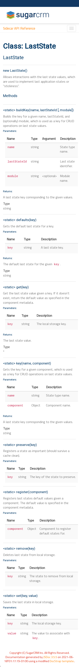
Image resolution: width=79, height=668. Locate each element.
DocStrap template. (62, 661)
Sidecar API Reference (19, 28)
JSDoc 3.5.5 (50, 657)
